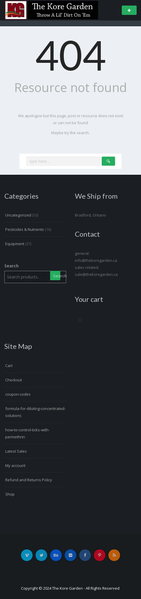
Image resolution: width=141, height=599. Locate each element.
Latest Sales (16, 451)
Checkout (13, 379)
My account (15, 465)
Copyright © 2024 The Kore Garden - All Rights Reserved (70, 588)
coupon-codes (18, 394)
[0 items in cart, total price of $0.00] (80, 320)
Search (11, 266)
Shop (10, 494)
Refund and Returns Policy (28, 479)
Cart (9, 365)
